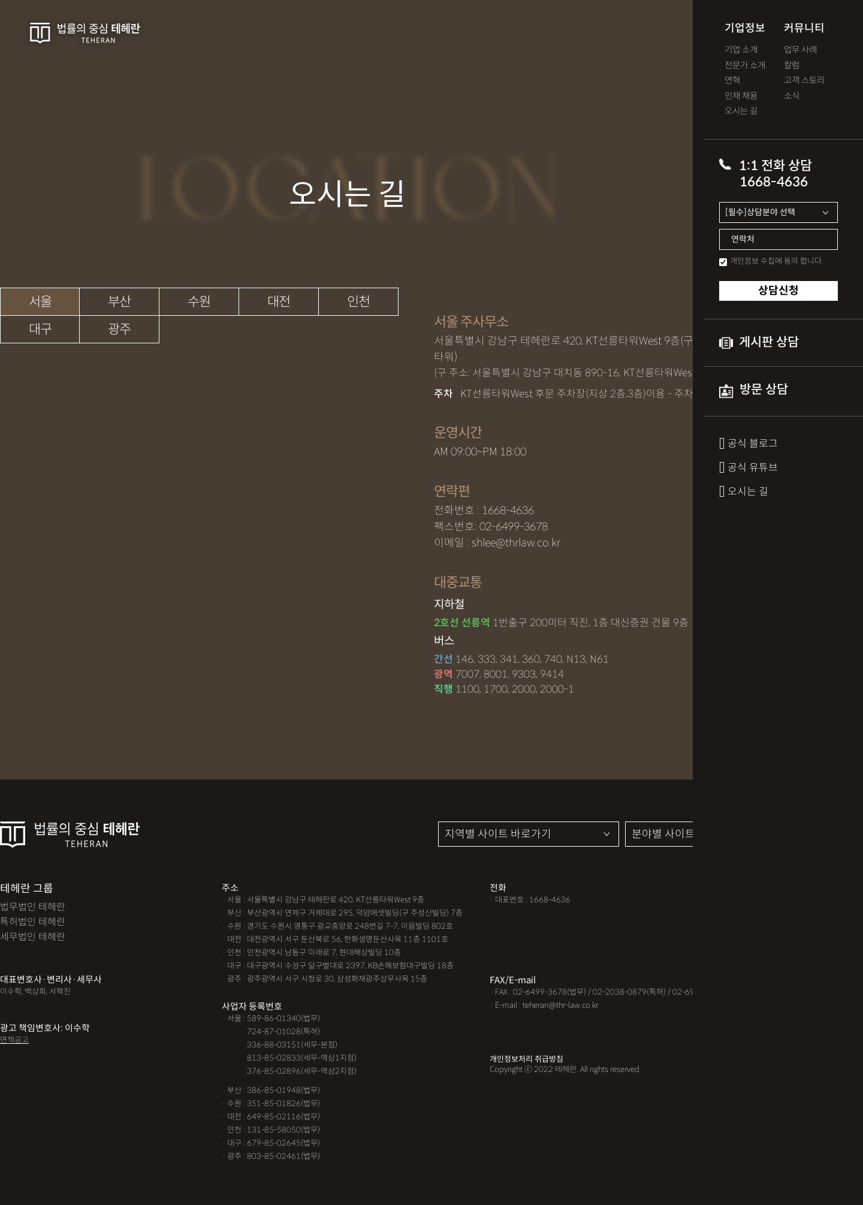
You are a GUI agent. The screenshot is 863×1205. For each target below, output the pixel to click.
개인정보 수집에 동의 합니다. (776, 261)
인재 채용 (741, 96)
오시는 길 (741, 111)
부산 (119, 302)
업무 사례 (800, 50)
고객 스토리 (804, 80)
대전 (278, 302)
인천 (358, 302)
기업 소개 (741, 50)
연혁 (732, 80)
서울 (40, 302)
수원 (199, 302)
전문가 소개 (745, 65)
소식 (791, 96)
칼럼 (791, 65)
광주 (119, 329)
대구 (40, 329)
